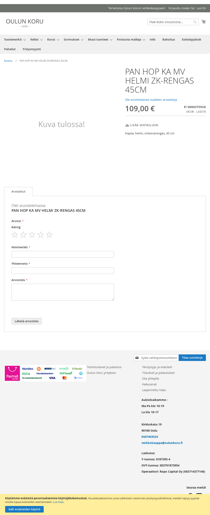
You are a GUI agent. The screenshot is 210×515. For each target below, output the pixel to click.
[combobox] (173, 22)
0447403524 (150, 437)
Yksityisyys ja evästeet (157, 367)
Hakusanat (149, 384)
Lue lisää (58, 502)
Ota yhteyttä (150, 378)
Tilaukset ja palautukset (158, 373)
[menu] (105, 44)
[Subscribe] (192, 357)
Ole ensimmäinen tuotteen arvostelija (151, 100)
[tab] (18, 191)
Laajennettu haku (154, 390)
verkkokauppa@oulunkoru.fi (162, 443)
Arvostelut (18, 191)
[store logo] (24, 23)
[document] (105, 504)
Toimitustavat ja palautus (104, 367)
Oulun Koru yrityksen (101, 373)
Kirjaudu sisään (179, 8)
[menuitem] (14, 39)
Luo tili (201, 8)
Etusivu (8, 60)
